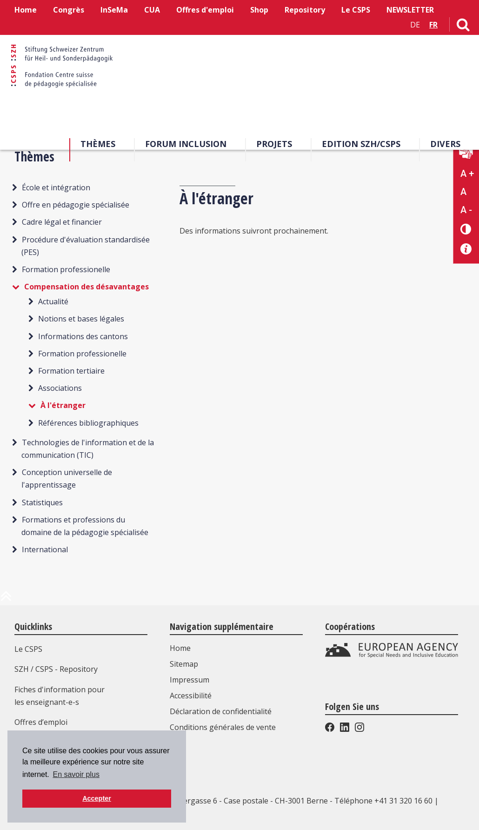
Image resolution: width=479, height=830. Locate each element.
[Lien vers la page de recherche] (463, 26)
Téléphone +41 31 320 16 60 (383, 801)
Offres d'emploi (205, 10)
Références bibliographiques (88, 423)
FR (433, 25)
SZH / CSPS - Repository (56, 669)
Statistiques (42, 502)
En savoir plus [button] (76, 774)
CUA (152, 10)
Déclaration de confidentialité (221, 711)
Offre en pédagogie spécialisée (75, 205)
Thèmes (97, 143)
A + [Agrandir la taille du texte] (467, 173)
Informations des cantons (83, 336)
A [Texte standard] (463, 191)
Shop (259, 10)
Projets (274, 143)
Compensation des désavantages (86, 286)
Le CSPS (355, 10)
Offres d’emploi (40, 722)
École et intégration (56, 187)
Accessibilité (191, 695)
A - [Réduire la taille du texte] (466, 209)
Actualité (53, 301)
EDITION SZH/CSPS (361, 143)
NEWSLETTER (410, 10)
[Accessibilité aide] (466, 249)
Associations (60, 388)
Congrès (68, 10)
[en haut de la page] (6, 600)
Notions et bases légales (81, 319)
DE (415, 25)
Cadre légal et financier (62, 222)
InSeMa (114, 10)
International (45, 549)
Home (25, 10)
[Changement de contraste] (466, 228)
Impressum (189, 680)
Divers (445, 143)
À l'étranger (63, 405)
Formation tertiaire (71, 371)
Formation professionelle (66, 269)
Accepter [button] (96, 798)
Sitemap (184, 664)
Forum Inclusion (185, 143)
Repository (305, 10)
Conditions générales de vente (223, 727)
